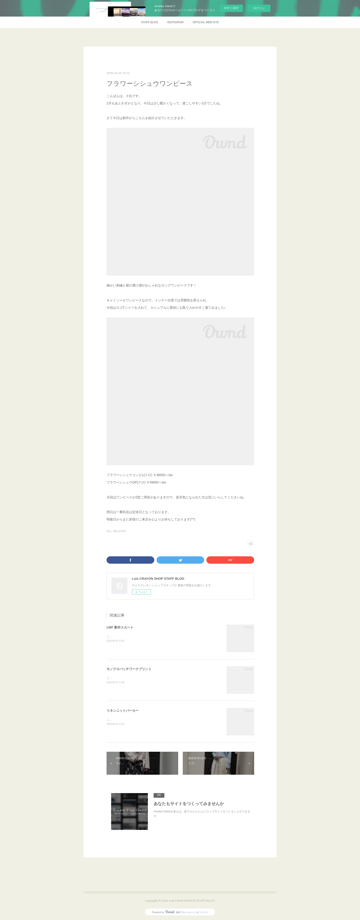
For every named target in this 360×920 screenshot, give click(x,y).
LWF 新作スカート (120, 627)
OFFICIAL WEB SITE (206, 22)
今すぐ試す (231, 8)
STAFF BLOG (149, 22)
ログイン (259, 8)
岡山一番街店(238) (116, 531)
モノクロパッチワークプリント (129, 669)
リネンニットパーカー (123, 710)
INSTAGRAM (175, 22)
